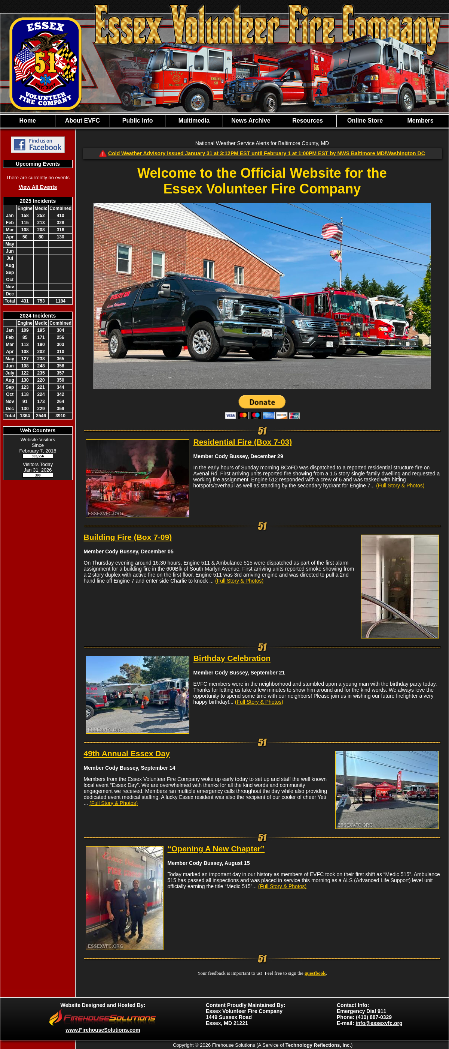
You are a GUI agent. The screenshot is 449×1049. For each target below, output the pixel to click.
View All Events (38, 187)
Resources (307, 120)
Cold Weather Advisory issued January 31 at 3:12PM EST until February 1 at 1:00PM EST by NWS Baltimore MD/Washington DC (266, 153)
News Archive (250, 120)
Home (27, 120)
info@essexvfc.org (379, 1023)
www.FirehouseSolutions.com (102, 1030)
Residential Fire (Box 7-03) (242, 442)
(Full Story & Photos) (400, 486)
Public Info (137, 120)
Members (420, 120)
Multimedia (194, 120)
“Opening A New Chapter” (216, 848)
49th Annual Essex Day (127, 753)
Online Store (364, 120)
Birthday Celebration (232, 658)
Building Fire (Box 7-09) (128, 537)
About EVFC (82, 120)
